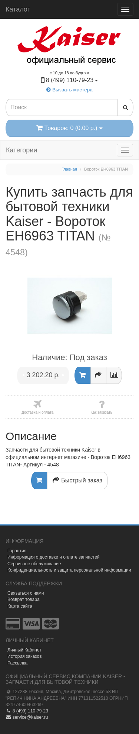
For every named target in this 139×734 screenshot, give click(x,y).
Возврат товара (23, 599)
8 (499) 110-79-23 (27, 711)
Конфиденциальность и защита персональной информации (69, 570)
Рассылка (17, 663)
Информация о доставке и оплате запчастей (53, 557)
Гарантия (16, 550)
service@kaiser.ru (27, 717)
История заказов (24, 656)
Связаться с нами (25, 593)
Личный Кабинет (24, 650)
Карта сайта (19, 606)
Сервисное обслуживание (34, 563)
